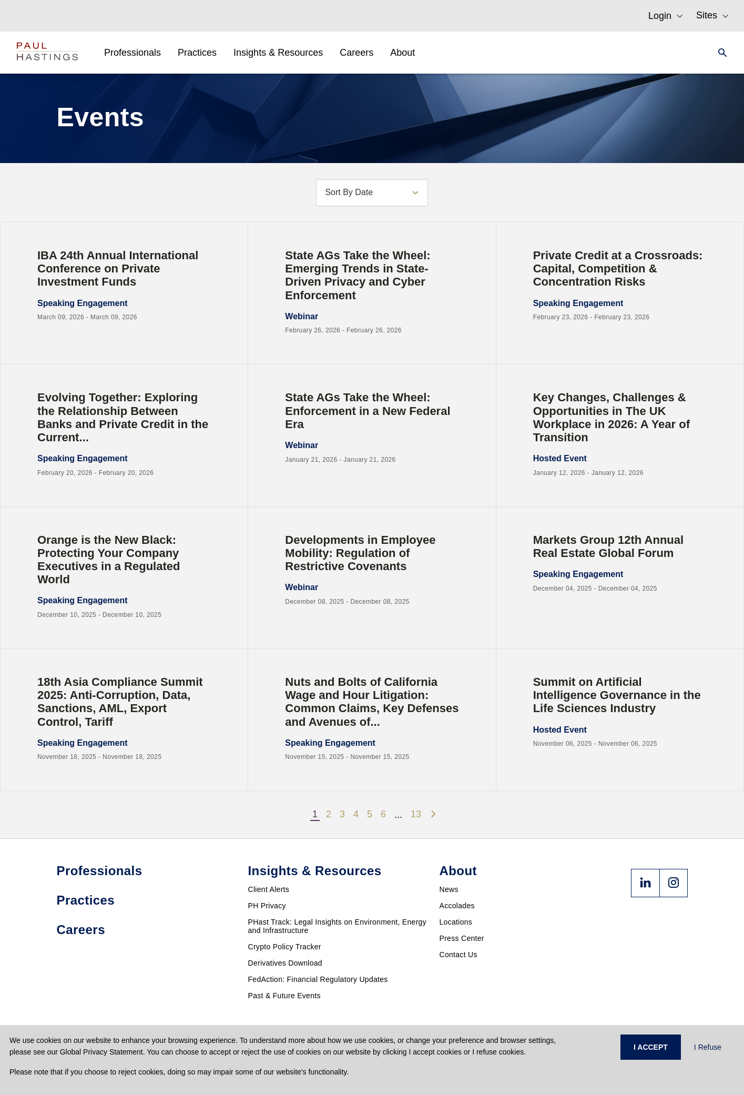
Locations (456, 922)
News (449, 889)
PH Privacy (267, 905)
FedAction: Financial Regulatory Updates (318, 979)
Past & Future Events (284, 995)
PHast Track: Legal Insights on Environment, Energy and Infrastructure (337, 926)
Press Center (462, 938)
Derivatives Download (285, 963)
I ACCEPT (651, 1047)
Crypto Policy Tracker (284, 946)
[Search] (719, 53)
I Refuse (707, 1047)
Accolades (457, 905)
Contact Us (458, 954)
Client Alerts (269, 889)
